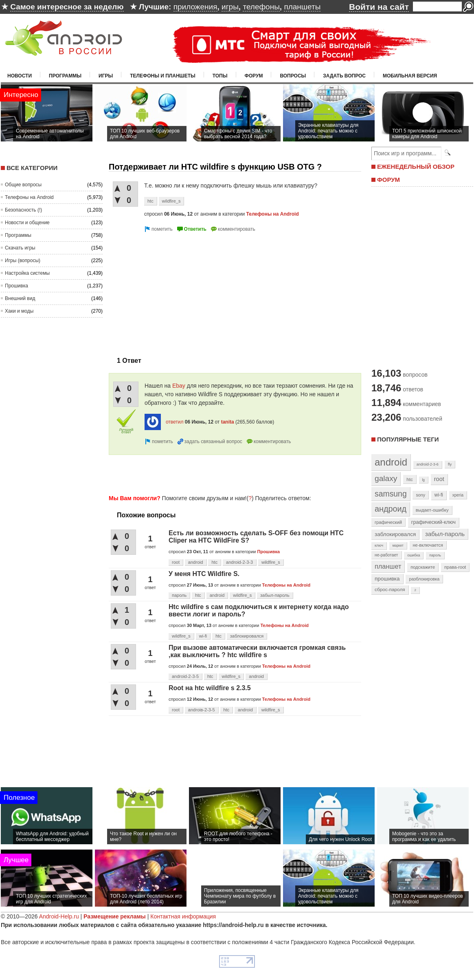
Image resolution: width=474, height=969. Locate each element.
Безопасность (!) (23, 210)
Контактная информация (183, 916)
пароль (179, 595)
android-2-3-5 (185, 676)
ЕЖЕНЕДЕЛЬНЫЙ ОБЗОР (415, 166)
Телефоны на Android (29, 197)
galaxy (386, 478)
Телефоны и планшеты (162, 76)
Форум (254, 76)
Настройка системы (27, 273)
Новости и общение (27, 222)
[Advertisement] (177, 291)
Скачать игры (20, 248)
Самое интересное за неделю (66, 6)
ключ (379, 545)
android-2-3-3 (239, 562)
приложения (195, 6)
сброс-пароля (390, 589)
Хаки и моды (19, 311)
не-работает (386, 555)
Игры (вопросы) (22, 260)
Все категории (32, 167)
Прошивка (16, 286)
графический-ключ (433, 522)
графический (388, 522)
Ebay (178, 385)
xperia (457, 495)
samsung (391, 493)
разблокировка (424, 578)
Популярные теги (408, 439)
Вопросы (293, 76)
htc (150, 201)
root (176, 562)
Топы (220, 76)
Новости (19, 76)
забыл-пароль (275, 595)
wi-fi (203, 635)
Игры (106, 76)
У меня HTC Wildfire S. (204, 573)
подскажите (422, 567)
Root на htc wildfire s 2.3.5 (210, 687)
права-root (455, 567)
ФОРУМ (388, 179)
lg (423, 480)
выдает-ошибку (432, 510)
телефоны (261, 6)
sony (420, 494)
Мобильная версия (410, 76)
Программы (65, 76)
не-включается (428, 545)
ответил (175, 422)
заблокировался (247, 635)
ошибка (413, 555)
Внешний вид (20, 298)
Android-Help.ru (59, 916)
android (195, 562)
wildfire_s (171, 201)
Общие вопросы (23, 185)
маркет (398, 545)
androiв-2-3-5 (201, 709)
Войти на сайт (379, 6)
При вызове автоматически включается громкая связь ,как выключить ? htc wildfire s (257, 651)
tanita (227, 422)
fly (450, 464)
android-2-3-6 (428, 464)
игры (230, 6)
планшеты (302, 6)
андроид (390, 508)
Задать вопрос (344, 76)
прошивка (387, 579)
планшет (388, 566)
